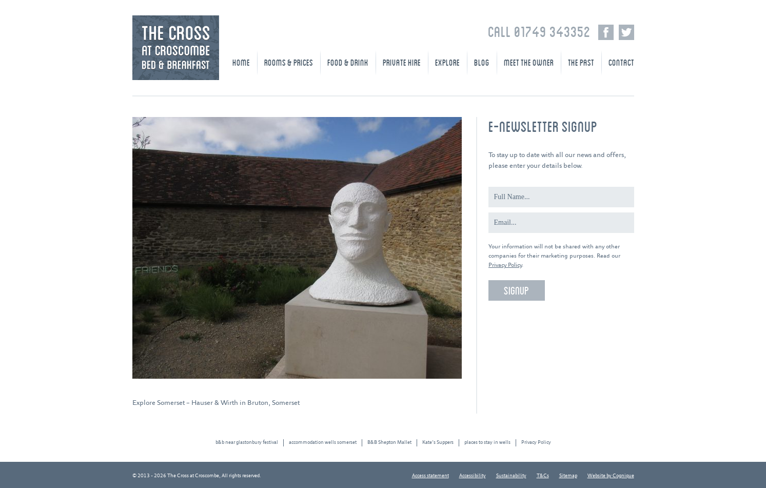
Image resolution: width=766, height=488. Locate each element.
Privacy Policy (505, 265)
